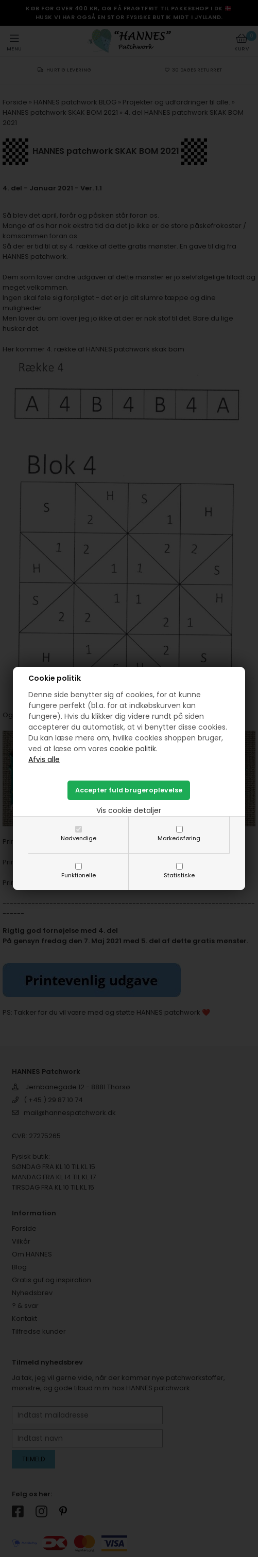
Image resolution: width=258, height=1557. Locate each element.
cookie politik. (134, 749)
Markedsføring (179, 838)
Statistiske (179, 875)
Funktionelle (78, 875)
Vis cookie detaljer (128, 810)
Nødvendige (78, 838)
